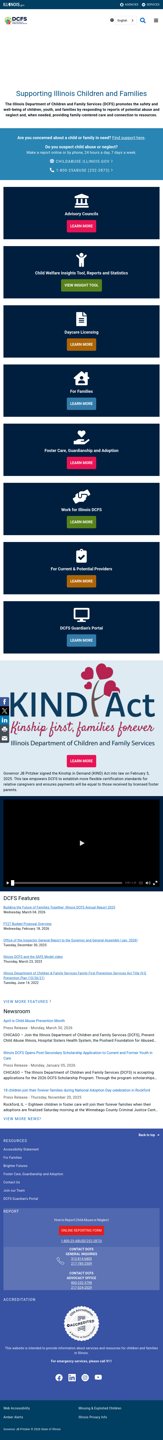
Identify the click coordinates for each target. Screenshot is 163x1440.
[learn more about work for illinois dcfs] (81, 522)
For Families (12, 1157)
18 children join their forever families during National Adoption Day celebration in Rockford (76, 1090)
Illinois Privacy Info (93, 1417)
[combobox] (126, 20)
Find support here (128, 137)
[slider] (12, 883)
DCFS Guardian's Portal (20, 1199)
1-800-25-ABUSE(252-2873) (81, 1241)
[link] (59, 1378)
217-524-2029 (81, 1287)
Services (151, 4)
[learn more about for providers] (81, 581)
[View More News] (22, 1119)
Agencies (129, 4)
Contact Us (11, 1182)
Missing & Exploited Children (100, 1408)
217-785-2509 (81, 1263)
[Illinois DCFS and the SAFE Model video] (81, 956)
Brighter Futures (15, 1166)
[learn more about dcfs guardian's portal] (81, 640)
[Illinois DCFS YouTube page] (98, 1378)
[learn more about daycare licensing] (81, 344)
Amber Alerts (13, 1417)
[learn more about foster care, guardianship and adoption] (81, 463)
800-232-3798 (81, 1283)
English (122, 20)
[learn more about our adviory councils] (81, 226)
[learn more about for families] (81, 404)
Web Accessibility (16, 1408)
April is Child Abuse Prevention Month (34, 1021)
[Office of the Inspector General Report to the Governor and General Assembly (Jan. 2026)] (81, 940)
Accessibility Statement (21, 1149)
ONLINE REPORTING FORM (81, 1230)
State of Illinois (51, 1429)
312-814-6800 (81, 1259)
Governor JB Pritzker (16, 1429)
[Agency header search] (143, 20)
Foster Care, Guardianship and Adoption (33, 1174)
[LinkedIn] (72, 1378)
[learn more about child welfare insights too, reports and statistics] (81, 285)
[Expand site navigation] (156, 20)
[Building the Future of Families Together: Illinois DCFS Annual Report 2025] (81, 907)
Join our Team (14, 1190)
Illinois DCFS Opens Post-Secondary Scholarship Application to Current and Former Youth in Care (77, 1055)
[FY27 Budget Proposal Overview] (81, 924)
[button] (81, 161)
